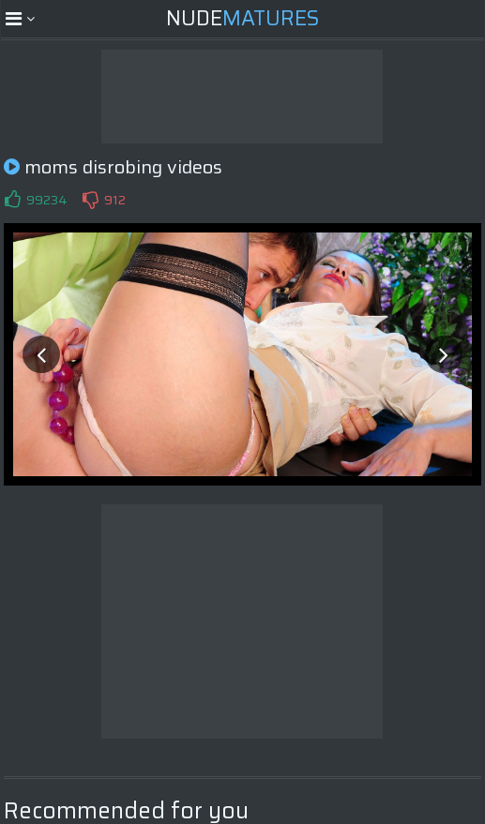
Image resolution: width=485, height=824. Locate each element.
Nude (242, 18)
